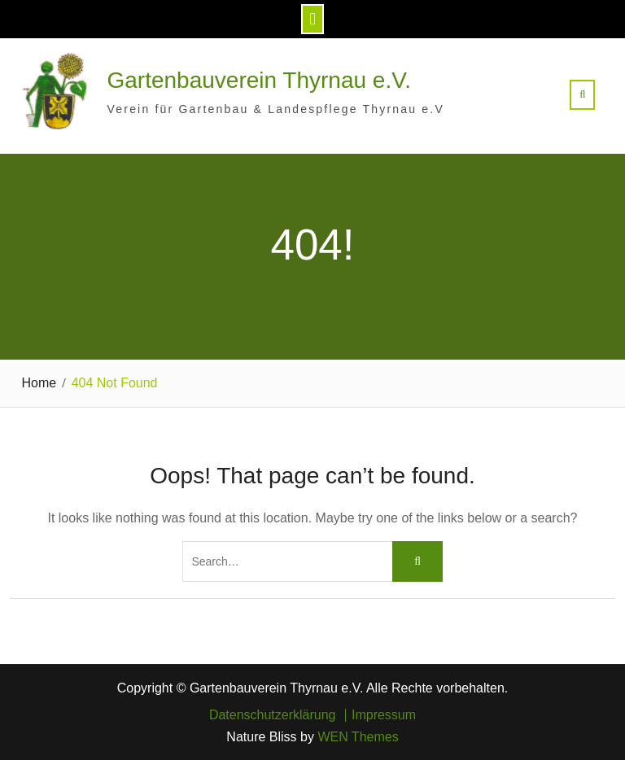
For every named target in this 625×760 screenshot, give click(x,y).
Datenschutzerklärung (272, 715)
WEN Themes (357, 737)
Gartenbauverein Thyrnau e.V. (259, 80)
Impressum (384, 715)
